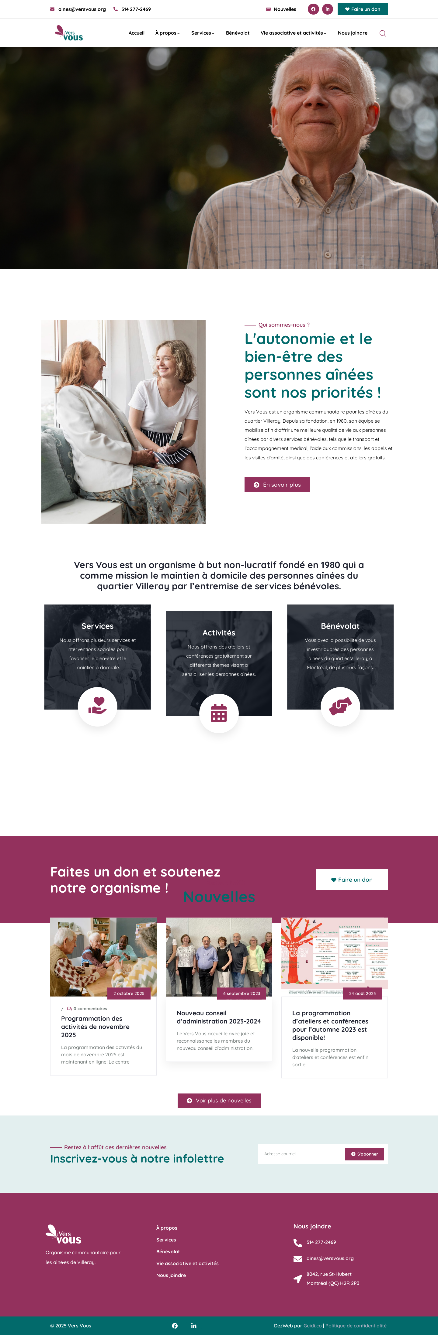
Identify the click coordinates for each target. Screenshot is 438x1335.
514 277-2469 (321, 1242)
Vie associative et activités (294, 33)
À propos (167, 33)
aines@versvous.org (330, 1258)
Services (203, 33)
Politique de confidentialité (356, 1326)
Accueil (136, 33)
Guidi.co (313, 1326)
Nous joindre (352, 33)
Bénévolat (238, 33)
